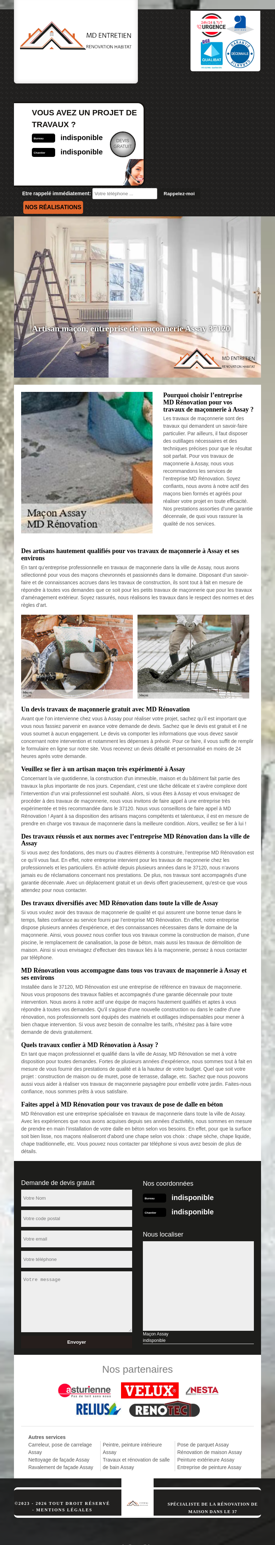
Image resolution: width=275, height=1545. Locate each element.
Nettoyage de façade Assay (58, 1430)
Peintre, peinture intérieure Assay (132, 1418)
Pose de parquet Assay (203, 1415)
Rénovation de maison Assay (209, 1422)
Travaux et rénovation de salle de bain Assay (136, 1433)
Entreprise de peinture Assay (209, 1437)
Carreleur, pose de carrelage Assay (60, 1418)
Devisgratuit (232, 114)
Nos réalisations (53, 177)
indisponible (191, 108)
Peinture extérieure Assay (206, 1430)
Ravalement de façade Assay (60, 1437)
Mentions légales (64, 1480)
